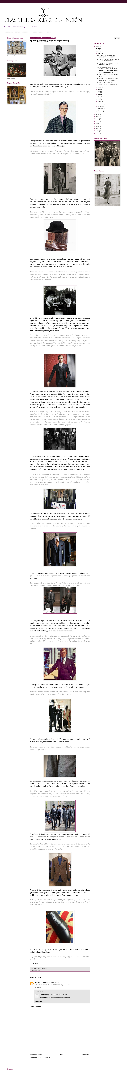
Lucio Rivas (43, 994)
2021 (97, 123)
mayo (99, 94)
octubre (100, 106)
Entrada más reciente (36, 1054)
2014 (97, 46)
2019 (97, 119)
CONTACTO (48, 32)
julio (99, 99)
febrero (100, 87)
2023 (97, 128)
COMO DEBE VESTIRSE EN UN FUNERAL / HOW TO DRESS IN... (107, 67)
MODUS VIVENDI (38, 32)
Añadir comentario (36, 1006)
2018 (97, 116)
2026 (97, 133)
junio (99, 96)
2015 (97, 49)
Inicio (61, 1054)
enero (99, 53)
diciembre (100, 111)
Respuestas (40, 991)
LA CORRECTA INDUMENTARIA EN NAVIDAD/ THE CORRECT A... (107, 56)
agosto (100, 101)
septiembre (101, 104)
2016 (97, 51)
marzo (99, 89)
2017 (97, 114)
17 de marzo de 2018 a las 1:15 (58, 994)
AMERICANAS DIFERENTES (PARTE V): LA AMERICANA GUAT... (107, 71)
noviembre (101, 108)
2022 (97, 126)
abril (99, 92)
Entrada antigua (85, 1054)
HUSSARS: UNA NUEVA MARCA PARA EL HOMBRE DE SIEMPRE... (108, 60)
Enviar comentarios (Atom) (45, 1057)
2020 (97, 121)
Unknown (37, 982)
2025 (97, 131)
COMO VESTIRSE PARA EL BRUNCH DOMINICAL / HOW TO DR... (107, 79)
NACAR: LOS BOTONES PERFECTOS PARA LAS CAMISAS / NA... (108, 64)
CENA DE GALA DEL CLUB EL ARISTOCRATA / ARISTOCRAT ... (107, 83)
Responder (38, 987)
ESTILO (17, 32)
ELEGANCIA (9, 32)
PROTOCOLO (26, 32)
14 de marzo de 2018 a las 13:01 (50, 982)
